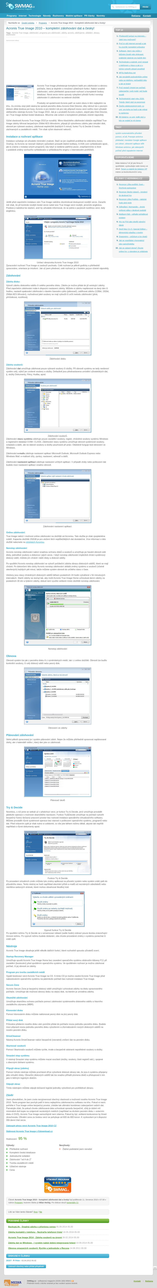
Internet (23, 16)
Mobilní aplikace (74, 16)
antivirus (139, 137)
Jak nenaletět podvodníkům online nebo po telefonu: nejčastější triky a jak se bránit (133, 80)
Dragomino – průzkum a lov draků (133, 237)
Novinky (101, 16)
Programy (12, 16)
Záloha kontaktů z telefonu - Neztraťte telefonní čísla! (35, 1232)
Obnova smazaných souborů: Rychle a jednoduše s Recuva (38, 1248)
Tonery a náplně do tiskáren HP (134, 169)
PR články (89, 16)
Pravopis (131, 137)
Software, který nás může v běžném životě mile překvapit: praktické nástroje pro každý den (132, 54)
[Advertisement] (57, 63)
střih (142, 144)
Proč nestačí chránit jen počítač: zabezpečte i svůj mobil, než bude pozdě (133, 91)
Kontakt (147, 16)
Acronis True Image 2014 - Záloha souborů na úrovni (35, 1237)
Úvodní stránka (28, 23)
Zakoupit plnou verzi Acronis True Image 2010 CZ (31, 1126)
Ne (40, 1212)
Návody (47, 16)
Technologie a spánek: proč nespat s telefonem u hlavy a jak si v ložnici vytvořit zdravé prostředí (133, 65)
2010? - (21, 1260)
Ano (36, 1212)
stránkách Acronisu (35, 542)
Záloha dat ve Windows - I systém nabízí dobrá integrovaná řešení (41, 1243)
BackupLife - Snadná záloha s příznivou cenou (32, 1227)
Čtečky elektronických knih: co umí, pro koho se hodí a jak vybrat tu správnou (133, 109)
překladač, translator (124, 140)
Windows (119, 147)
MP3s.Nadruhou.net (127, 73)
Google (136, 140)
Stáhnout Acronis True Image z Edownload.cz (29, 1131)
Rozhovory (58, 16)
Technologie (34, 16)
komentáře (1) (72, 1203)
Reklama (135, 16)
